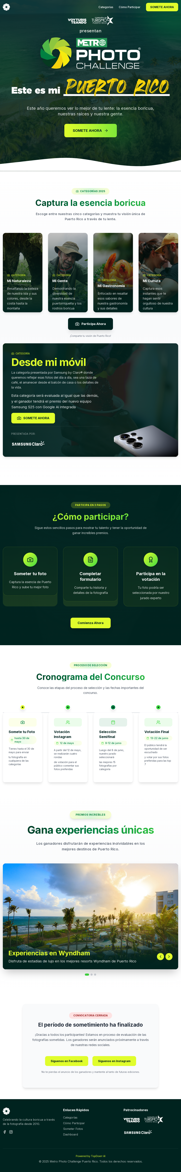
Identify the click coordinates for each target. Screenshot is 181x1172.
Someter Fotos (73, 1129)
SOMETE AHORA (162, 7)
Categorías (70, 1117)
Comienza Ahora (91, 623)
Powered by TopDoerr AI (90, 1156)
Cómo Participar (74, 1123)
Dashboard (70, 1134)
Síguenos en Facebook (67, 1061)
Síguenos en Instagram (114, 1061)
